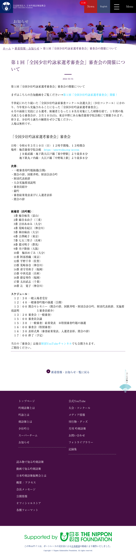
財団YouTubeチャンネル (56, 343)
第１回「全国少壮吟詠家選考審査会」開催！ (90, 94)
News (90, 6)
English (103, 6)
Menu (129, 6)
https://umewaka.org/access (61, 149)
